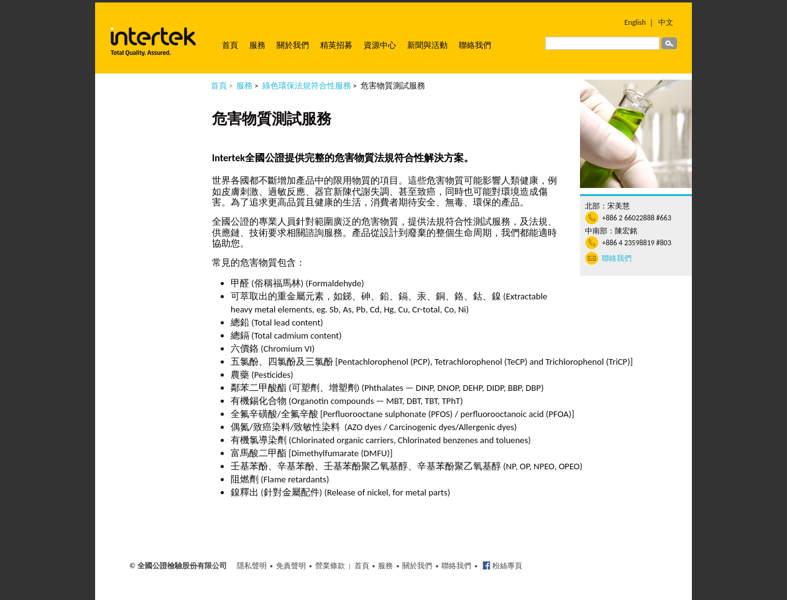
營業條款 (330, 565)
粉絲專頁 (506, 565)
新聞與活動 (427, 45)
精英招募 (336, 45)
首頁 (230, 45)
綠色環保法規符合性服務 (306, 85)
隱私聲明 (252, 565)
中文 (665, 22)
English (635, 22)
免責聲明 (291, 565)
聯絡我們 (475, 45)
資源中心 (380, 45)
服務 (257, 45)
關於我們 (293, 45)
